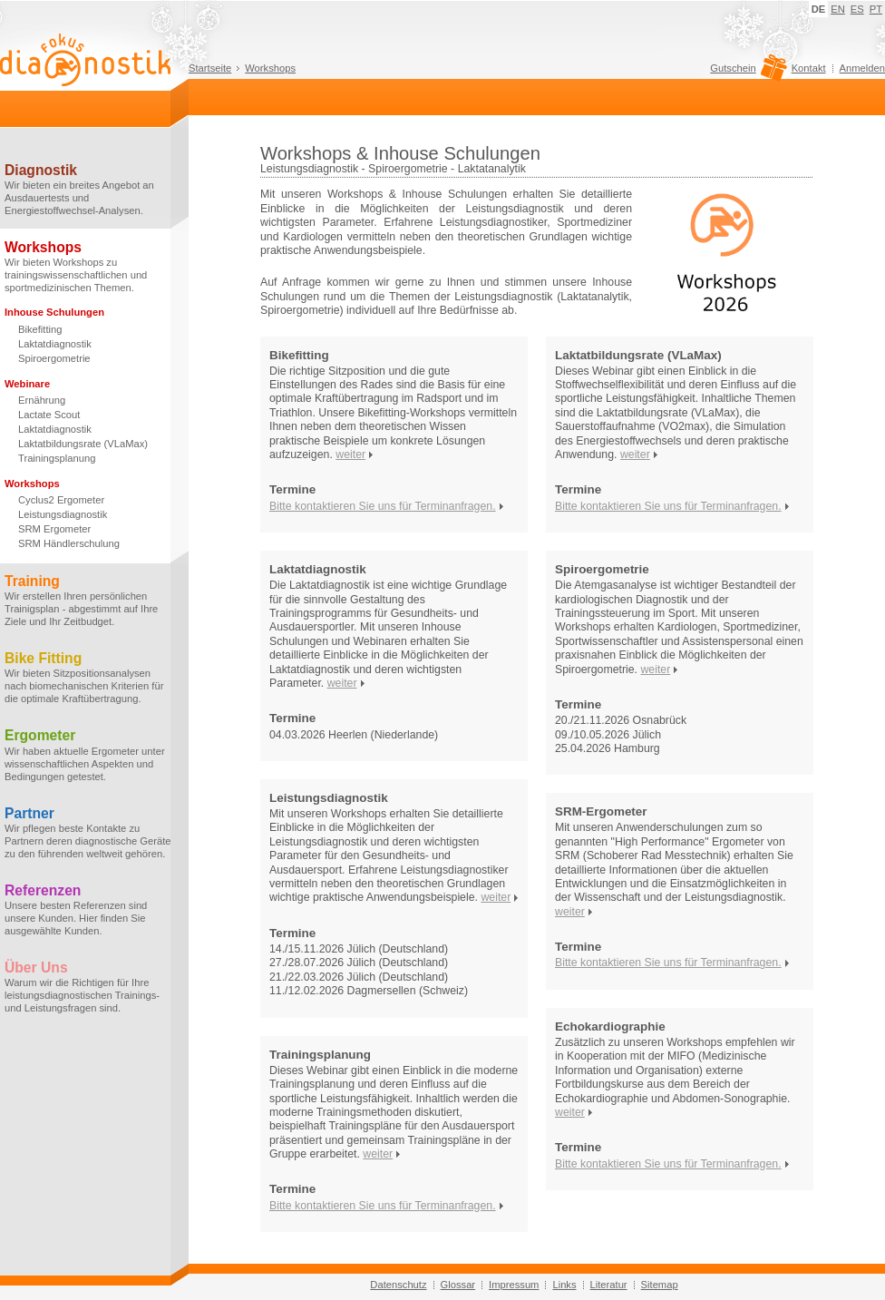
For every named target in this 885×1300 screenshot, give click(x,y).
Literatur (608, 1284)
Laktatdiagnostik (55, 343)
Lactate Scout (49, 414)
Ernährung (41, 400)
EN (838, 9)
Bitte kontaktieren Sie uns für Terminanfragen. (382, 506)
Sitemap (659, 1284)
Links (564, 1284)
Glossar (458, 1284)
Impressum (514, 1284)
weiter (350, 454)
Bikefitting (40, 329)
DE (819, 9)
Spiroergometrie (54, 358)
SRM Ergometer (54, 528)
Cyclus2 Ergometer (61, 499)
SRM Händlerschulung (69, 543)
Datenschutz (398, 1284)
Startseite (210, 68)
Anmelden (862, 68)
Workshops (270, 68)
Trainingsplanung (56, 458)
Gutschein (746, 73)
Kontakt (809, 68)
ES (857, 9)
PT (876, 9)
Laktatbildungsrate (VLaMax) (83, 443)
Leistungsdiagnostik (62, 514)
